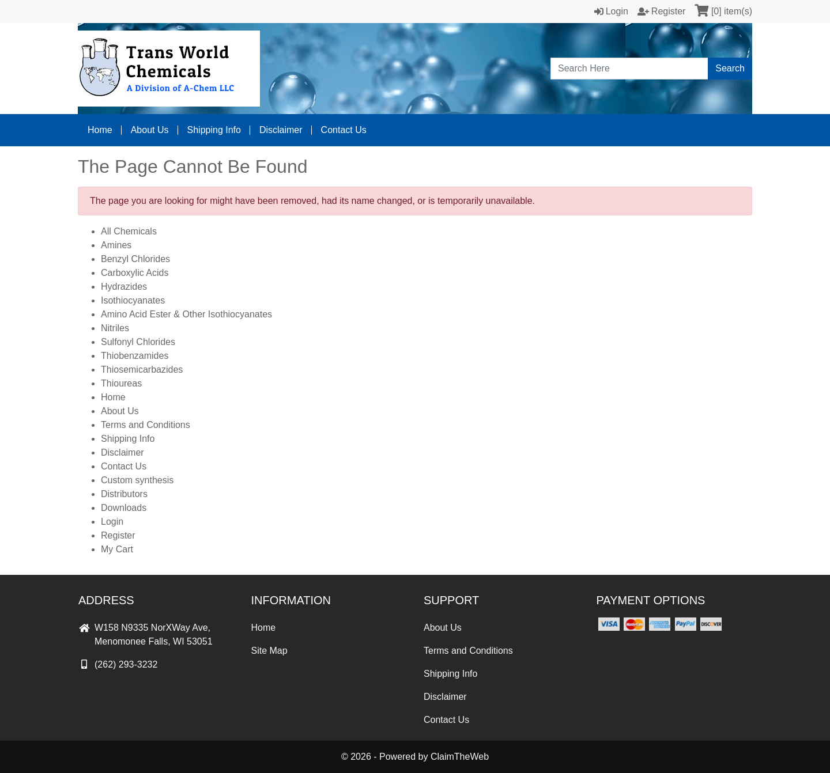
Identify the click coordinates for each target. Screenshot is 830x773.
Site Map (269, 650)
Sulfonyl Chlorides (138, 342)
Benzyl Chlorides (135, 259)
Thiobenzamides (134, 356)
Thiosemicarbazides (142, 369)
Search (730, 68)
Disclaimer (281, 130)
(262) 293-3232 (117, 664)
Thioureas (121, 383)
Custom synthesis (137, 480)
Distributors (124, 494)
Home (100, 130)
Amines (116, 245)
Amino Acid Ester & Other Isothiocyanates (186, 314)
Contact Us (344, 130)
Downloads (123, 508)
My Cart (117, 549)
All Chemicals (129, 231)
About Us (150, 130)
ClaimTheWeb (460, 756)
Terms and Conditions (145, 425)
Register (118, 535)
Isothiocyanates (133, 300)
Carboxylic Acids (134, 273)
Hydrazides (124, 286)
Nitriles (115, 328)
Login (112, 521)
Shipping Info (214, 130)
